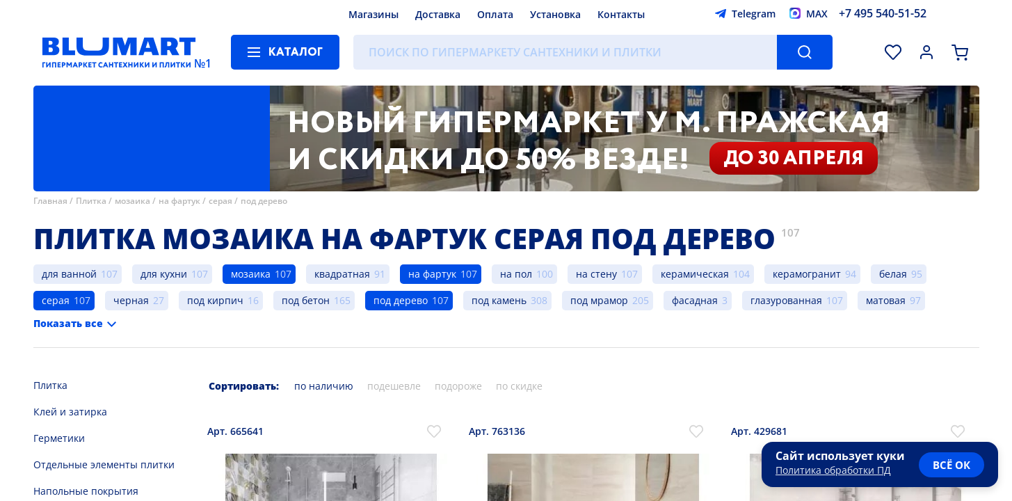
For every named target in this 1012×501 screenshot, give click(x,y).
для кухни (163, 273)
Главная (50, 201)
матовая (886, 300)
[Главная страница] (119, 52)
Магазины (373, 14)
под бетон (306, 300)
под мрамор (599, 300)
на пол (516, 273)
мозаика (132, 201)
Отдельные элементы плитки (104, 464)
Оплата (495, 14)
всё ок (951, 465)
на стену (596, 273)
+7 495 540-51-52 (882, 13)
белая (893, 273)
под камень (499, 300)
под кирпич (215, 300)
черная (131, 300)
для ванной (69, 273)
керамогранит (807, 273)
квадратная (342, 273)
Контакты (621, 14)
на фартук (179, 201)
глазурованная (786, 300)
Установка (555, 14)
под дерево (264, 201)
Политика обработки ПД (833, 470)
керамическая (695, 273)
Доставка (437, 14)
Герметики (59, 438)
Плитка (91, 201)
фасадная (695, 300)
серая (220, 201)
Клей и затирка (70, 411)
